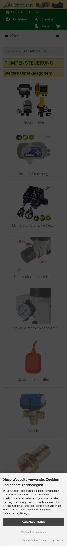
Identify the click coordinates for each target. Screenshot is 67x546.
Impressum (58, 540)
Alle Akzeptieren (33, 521)
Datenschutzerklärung (34, 540)
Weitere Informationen (33, 532)
